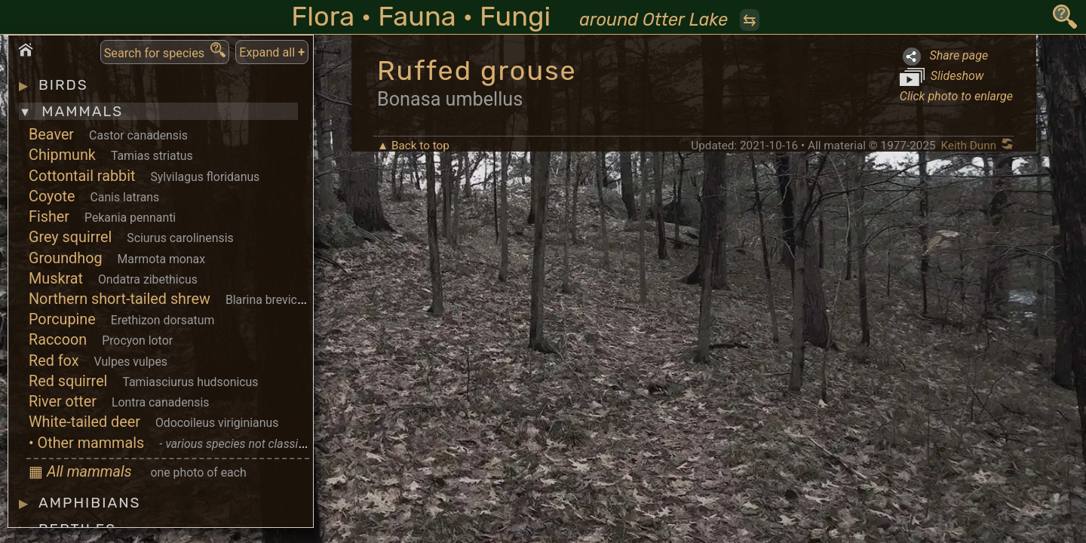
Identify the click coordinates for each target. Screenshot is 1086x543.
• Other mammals (86, 443)
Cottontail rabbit (82, 176)
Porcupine (62, 319)
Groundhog (66, 258)
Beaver (51, 134)
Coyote (52, 196)
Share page (944, 57)
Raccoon (58, 339)
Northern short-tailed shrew (119, 299)
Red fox (54, 361)
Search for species (165, 51)
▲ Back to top (413, 145)
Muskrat (56, 278)
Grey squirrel (70, 237)
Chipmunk (62, 155)
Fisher (49, 216)
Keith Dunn (968, 145)
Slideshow (942, 77)
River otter (63, 401)
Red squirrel (68, 381)
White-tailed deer (84, 422)
